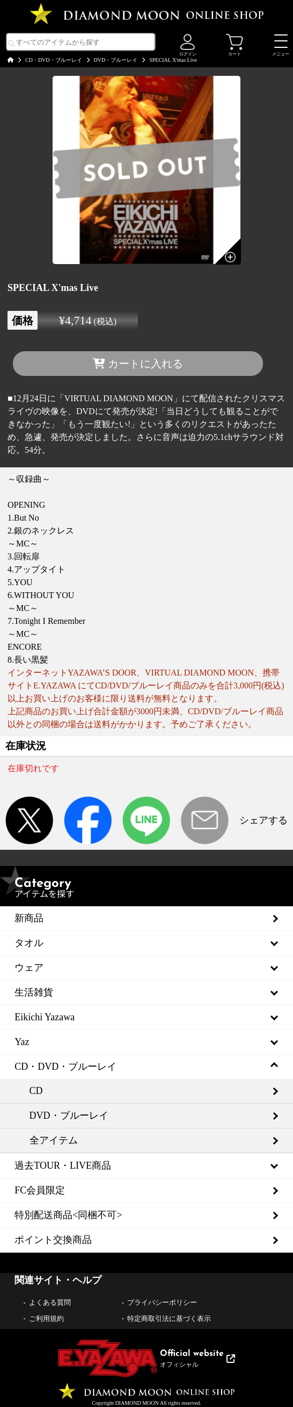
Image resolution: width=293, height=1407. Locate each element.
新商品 (28, 918)
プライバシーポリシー (162, 1302)
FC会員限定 (39, 1190)
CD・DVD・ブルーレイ (53, 60)
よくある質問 (50, 1302)
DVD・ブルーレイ (116, 60)
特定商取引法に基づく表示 (169, 1318)
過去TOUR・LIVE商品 (62, 1165)
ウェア (28, 967)
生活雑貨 (33, 992)
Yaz (21, 1041)
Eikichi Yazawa (44, 1017)
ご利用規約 (46, 1318)
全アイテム (54, 1140)
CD (36, 1090)
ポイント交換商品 (53, 1239)
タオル (28, 942)
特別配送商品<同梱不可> (68, 1215)
